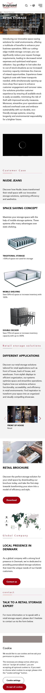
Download (11, 500)
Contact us (11, 581)
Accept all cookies (14, 687)
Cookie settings (13, 680)
